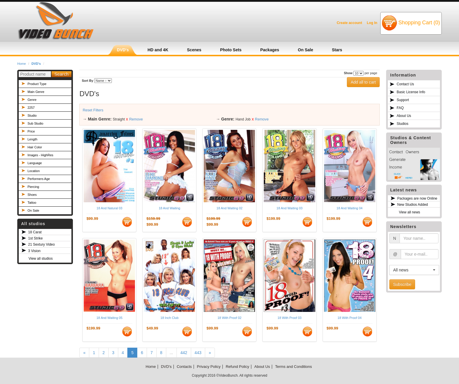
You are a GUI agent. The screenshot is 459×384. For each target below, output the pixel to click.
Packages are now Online (417, 198)
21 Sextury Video (41, 244)
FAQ (400, 108)
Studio (32, 115)
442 (183, 352)
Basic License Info (411, 92)
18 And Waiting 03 (290, 208)
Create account (349, 23)
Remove (136, 119)
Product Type (37, 84)
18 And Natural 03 (109, 208)
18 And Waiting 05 (109, 318)
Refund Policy (237, 366)
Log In (372, 23)
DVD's (36, 63)
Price (31, 131)
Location (34, 171)
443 (198, 352)
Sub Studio (35, 123)
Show (348, 73)
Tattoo (32, 202)
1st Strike (35, 238)
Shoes (32, 194)
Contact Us (405, 84)
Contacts (184, 366)
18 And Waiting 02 (230, 208)
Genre (32, 99)
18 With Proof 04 (350, 318)
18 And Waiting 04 (350, 208)
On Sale (33, 210)
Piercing (33, 186)
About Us (404, 116)
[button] (414, 270)
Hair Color (35, 147)
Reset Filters (93, 110)
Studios (402, 124)
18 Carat (35, 232)
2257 (31, 107)
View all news (409, 212)
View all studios (40, 258)
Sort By (87, 80)
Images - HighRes (40, 155)
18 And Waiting (169, 208)
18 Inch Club (169, 318)
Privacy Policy (209, 366)
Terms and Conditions (293, 366)
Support (403, 100)
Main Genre (36, 92)
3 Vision (34, 251)
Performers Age (39, 179)
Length (32, 139)
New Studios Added (412, 205)
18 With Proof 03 (290, 318)
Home (21, 63)
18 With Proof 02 (229, 318)
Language (35, 163)
